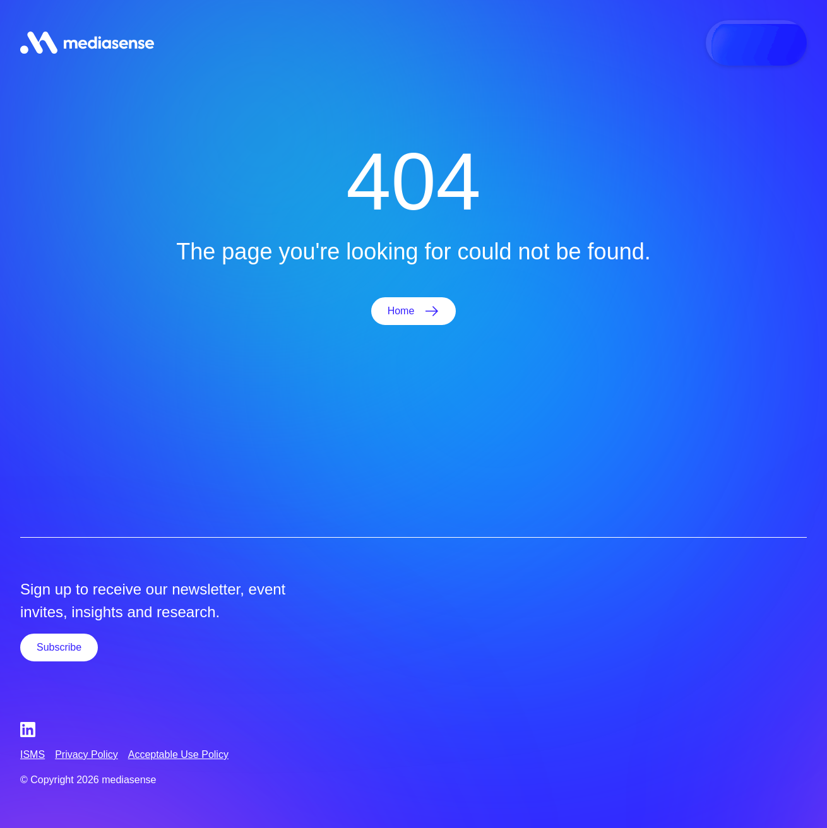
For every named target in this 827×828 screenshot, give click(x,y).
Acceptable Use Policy (178, 754)
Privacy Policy (86, 754)
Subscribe (59, 647)
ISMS (32, 754)
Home (401, 310)
